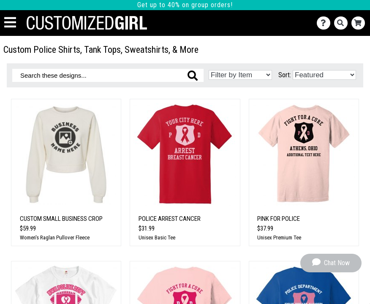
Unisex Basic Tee (157, 237)
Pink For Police (278, 219)
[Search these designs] (108, 75)
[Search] (342, 23)
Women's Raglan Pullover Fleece (55, 237)
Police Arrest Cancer (170, 219)
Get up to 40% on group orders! (185, 5)
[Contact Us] (325, 23)
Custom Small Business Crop (61, 219)
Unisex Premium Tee (279, 237)
